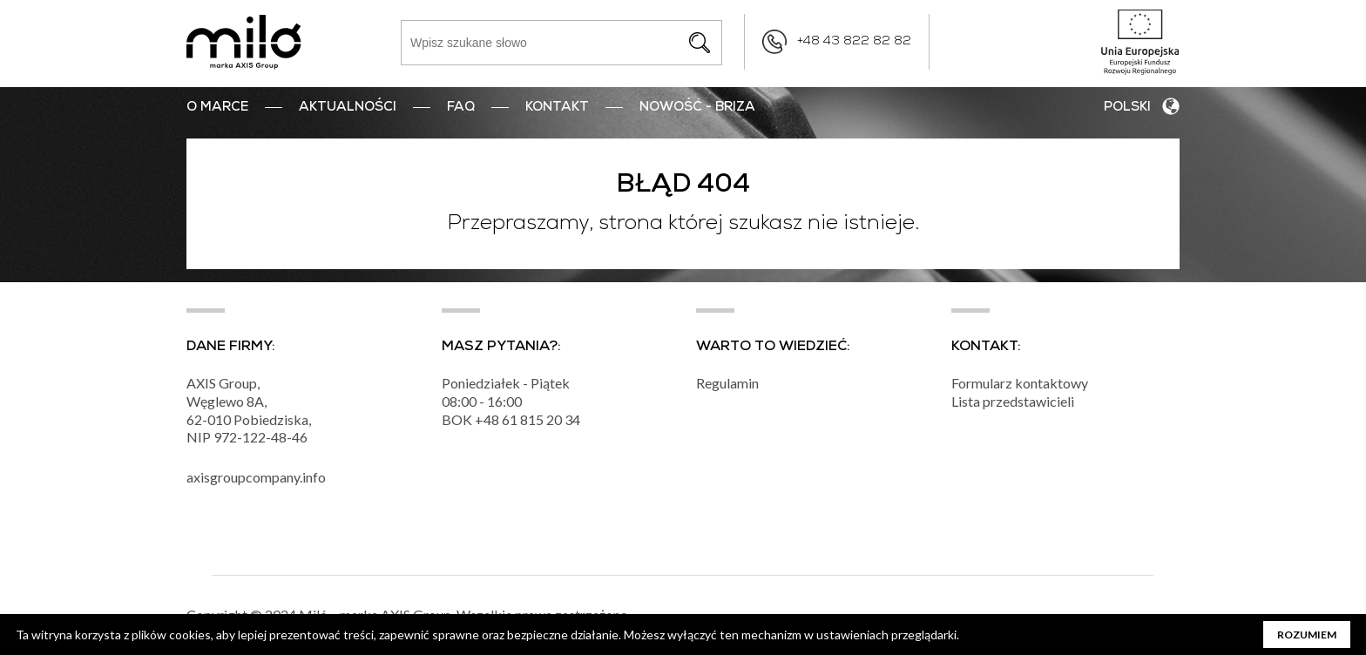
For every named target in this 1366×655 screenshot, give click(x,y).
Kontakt (557, 108)
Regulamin (727, 383)
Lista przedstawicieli (1012, 401)
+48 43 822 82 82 (854, 42)
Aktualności (347, 108)
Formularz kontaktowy (1019, 383)
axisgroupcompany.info (256, 477)
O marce (217, 108)
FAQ (461, 108)
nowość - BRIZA (697, 108)
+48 (488, 419)
